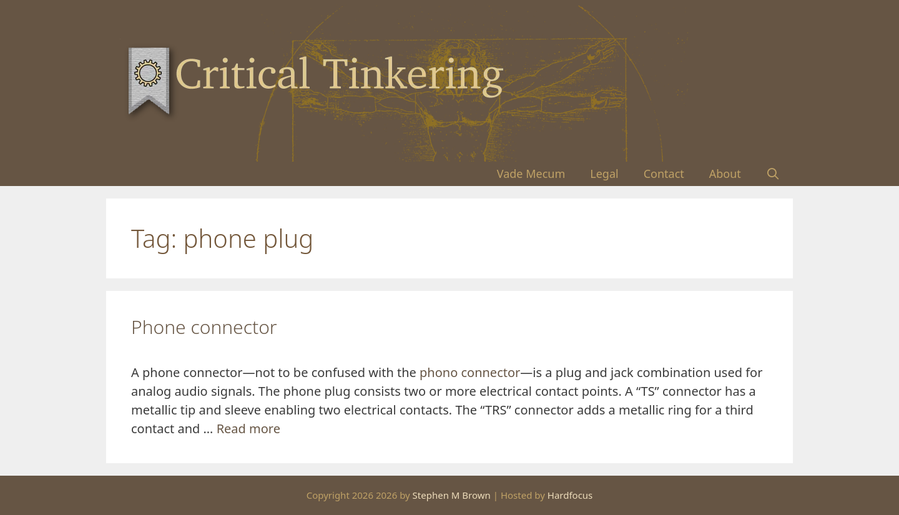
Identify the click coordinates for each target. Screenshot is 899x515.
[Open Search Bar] (773, 174)
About (725, 173)
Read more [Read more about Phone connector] (248, 428)
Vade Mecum (531, 173)
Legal (604, 173)
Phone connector (204, 327)
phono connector (470, 372)
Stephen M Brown (452, 495)
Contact (664, 173)
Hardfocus (570, 495)
